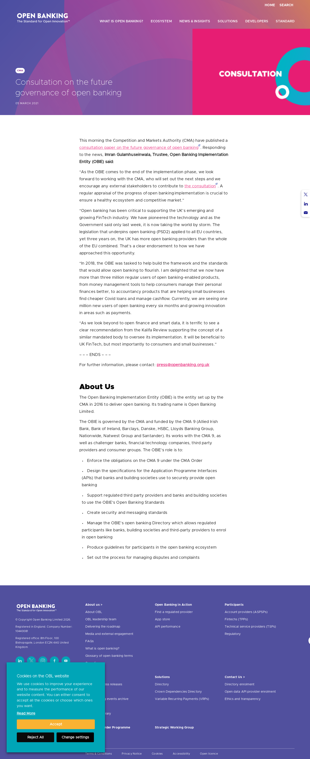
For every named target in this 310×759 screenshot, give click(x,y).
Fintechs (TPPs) (236, 619)
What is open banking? (121, 21)
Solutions (228, 21)
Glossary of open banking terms (109, 655)
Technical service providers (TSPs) (250, 626)
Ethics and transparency (243, 699)
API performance (167, 626)
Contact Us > (235, 677)
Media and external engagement (109, 634)
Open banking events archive (107, 699)
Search (286, 5)
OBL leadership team (100, 619)
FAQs (89, 641)
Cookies (157, 753)
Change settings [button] (75, 737)
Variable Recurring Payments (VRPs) (182, 699)
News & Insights (194, 21)
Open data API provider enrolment (250, 691)
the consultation (200, 186)
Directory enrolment (240, 684)
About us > (93, 604)
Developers (256, 21)
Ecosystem (161, 21)
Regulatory (233, 634)
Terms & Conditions (98, 753)
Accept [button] (56, 724)
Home (270, 5)
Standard (285, 21)
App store (162, 619)
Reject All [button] (35, 737)
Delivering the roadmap (102, 626)
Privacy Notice (132, 753)
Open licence (209, 753)
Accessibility (181, 753)
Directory (162, 684)
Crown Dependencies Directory (178, 691)
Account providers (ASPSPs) (246, 612)
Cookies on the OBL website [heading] (43, 676)
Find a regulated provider (174, 612)
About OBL (93, 612)
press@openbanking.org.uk (183, 365)
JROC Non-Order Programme (107, 727)
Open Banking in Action (173, 604)
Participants (234, 604)
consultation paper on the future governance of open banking (139, 148)
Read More (26, 713)
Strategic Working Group (174, 727)
